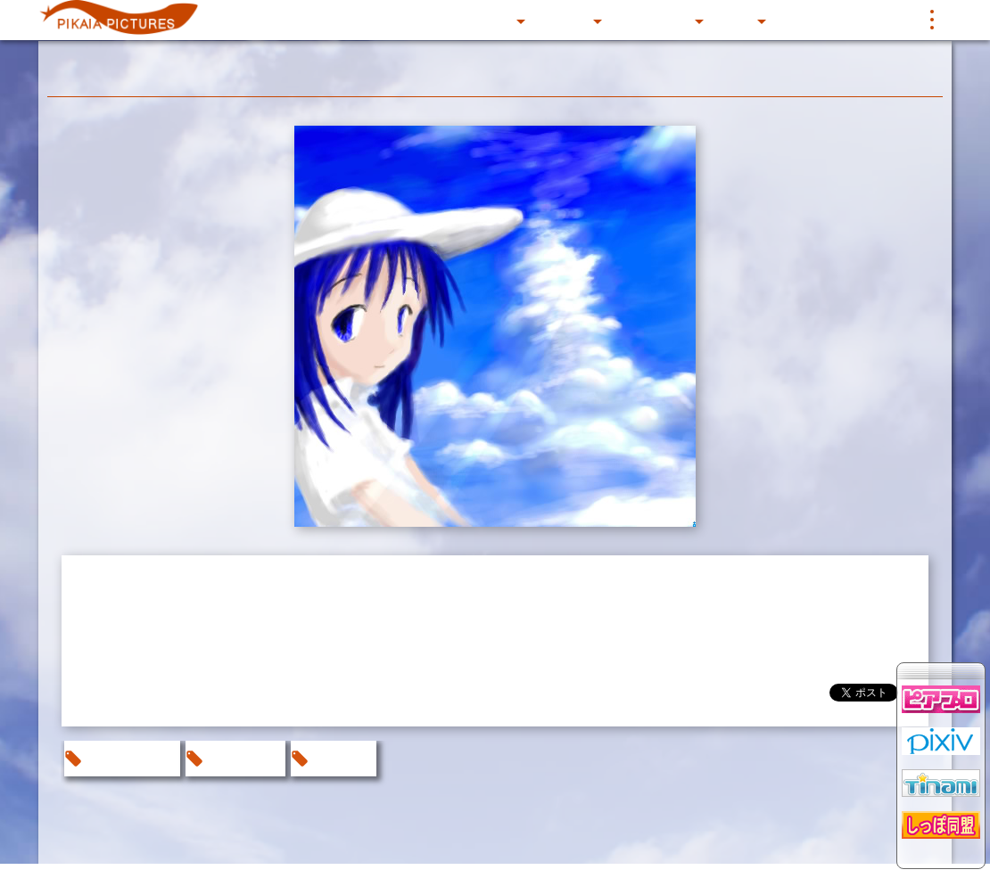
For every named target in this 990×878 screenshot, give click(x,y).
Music (736, 19)
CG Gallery (480, 19)
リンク (883, 19)
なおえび (340, 758)
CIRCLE (565, 19)
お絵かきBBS (129, 758)
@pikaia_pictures (755, 696)
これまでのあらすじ (366, 19)
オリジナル (242, 758)
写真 (791, 19)
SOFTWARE (654, 19)
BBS (834, 19)
